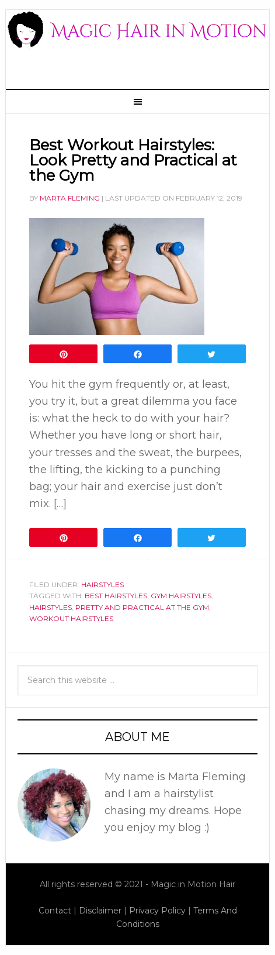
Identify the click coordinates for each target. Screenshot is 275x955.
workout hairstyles (71, 618)
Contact (55, 910)
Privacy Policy (157, 910)
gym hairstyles (181, 595)
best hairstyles (116, 595)
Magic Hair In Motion (137, 43)
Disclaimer (100, 910)
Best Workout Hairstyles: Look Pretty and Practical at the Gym (133, 160)
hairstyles (50, 607)
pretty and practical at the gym (142, 607)
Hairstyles (102, 584)
